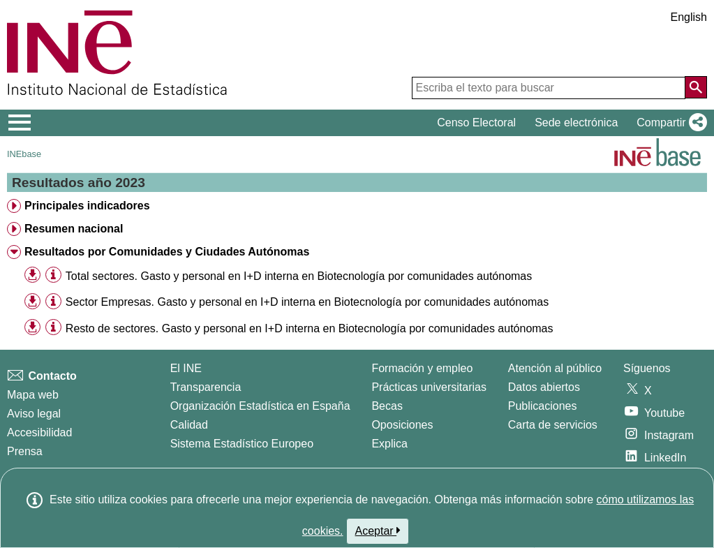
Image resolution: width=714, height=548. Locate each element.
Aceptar (378, 530)
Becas (386, 406)
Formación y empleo (422, 368)
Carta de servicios (552, 425)
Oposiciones (402, 425)
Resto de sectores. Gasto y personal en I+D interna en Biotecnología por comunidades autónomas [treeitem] (309, 328)
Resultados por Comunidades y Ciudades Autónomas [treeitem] (166, 252)
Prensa (25, 451)
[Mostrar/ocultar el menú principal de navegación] (20, 122)
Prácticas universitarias (428, 387)
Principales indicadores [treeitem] (87, 206)
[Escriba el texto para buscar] (548, 88)
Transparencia (205, 387)
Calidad (189, 425)
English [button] (689, 17)
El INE (186, 368)
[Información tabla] (53, 275)
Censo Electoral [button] (476, 122)
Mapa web (33, 395)
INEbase (24, 154)
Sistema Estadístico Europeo (241, 444)
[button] (669, 122)
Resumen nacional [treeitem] (73, 229)
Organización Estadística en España (260, 406)
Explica (389, 444)
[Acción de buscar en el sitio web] (696, 87)
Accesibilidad (39, 432)
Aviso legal (34, 414)
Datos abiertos (544, 387)
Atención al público (555, 368)
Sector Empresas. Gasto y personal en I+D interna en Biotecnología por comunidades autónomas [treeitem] (307, 302)
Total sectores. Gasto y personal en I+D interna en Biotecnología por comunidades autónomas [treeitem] (299, 276)
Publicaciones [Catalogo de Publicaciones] (542, 406)
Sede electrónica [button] (576, 122)
